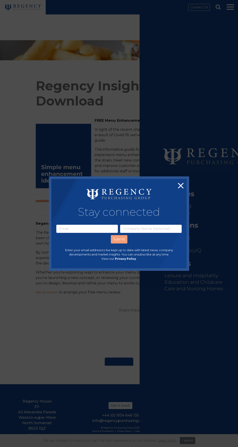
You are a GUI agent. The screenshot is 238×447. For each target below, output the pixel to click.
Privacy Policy (125, 258)
